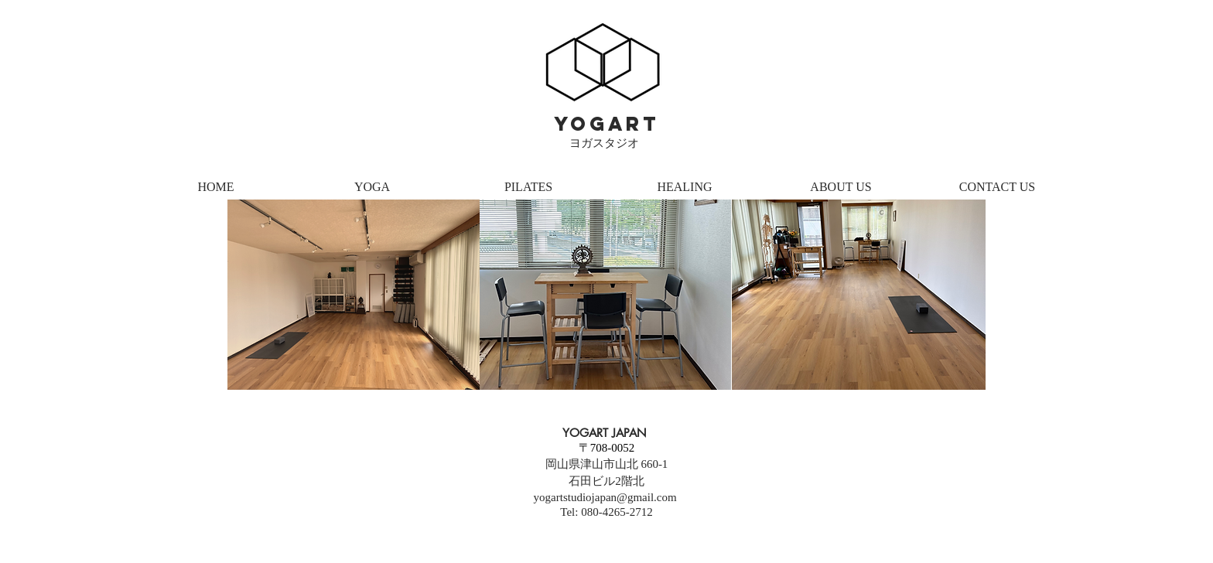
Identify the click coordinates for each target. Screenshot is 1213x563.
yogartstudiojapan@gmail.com (605, 497)
